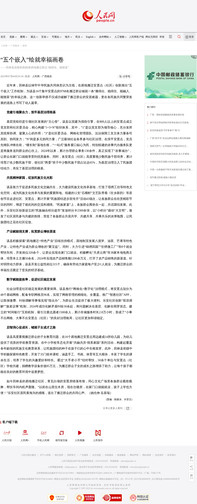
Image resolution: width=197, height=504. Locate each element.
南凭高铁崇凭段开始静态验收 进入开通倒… (170, 154)
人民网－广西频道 (42, 76)
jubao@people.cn (128, 461)
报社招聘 (59, 455)
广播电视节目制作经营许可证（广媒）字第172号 (138, 473)
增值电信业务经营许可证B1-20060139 (94, 473)
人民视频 (79, 434)
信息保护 (159, 455)
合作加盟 (96, 455)
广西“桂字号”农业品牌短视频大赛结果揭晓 (170, 138)
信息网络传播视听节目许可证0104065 (35, 479)
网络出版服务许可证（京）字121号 (116, 479)
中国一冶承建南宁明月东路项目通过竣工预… (171, 169)
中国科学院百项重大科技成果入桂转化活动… (171, 162)
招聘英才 (71, 455)
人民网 (4, 46)
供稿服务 (109, 455)
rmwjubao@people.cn (139, 467)
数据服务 (121, 455)
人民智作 (98, 434)
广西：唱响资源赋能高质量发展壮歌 (167, 115)
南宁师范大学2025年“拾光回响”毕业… (168, 185)
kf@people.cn (71, 467)
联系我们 (171, 455)
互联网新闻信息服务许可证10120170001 (55, 473)
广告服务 (84, 455)
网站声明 (134, 455)
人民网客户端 (136, 37)
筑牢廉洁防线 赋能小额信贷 (163, 177)
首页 (3, 37)
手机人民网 (43, 434)
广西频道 (15, 46)
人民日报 (6, 434)
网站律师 (146, 455)
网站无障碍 (151, 37)
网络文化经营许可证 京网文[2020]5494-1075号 (76, 479)
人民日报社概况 (28, 455)
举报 (161, 37)
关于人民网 (45, 455)
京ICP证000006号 (142, 479)
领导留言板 (61, 434)
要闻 (25, 46)
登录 (191, 37)
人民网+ (25, 434)
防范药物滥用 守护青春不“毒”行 (165, 130)
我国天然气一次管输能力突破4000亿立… (169, 146)
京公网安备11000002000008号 (166, 479)
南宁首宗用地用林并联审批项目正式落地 (169, 122)
